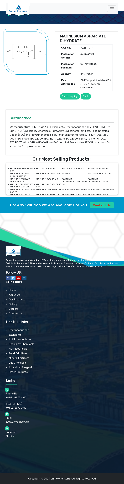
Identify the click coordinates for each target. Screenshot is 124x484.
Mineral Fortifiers (19, 358)
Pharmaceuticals (19, 330)
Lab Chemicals (17, 362)
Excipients (15, 334)
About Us (14, 294)
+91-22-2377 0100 (16, 407)
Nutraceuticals (18, 348)
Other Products (18, 372)
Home (12, 290)
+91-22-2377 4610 (16, 397)
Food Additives (18, 353)
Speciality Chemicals (21, 344)
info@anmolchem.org (17, 422)
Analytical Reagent (20, 367)
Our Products (17, 299)
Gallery (13, 304)
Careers (13, 308)
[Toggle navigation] (111, 8)
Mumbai (10, 436)
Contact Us (102, 205)
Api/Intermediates (20, 339)
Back (86, 96)
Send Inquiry (69, 96)
